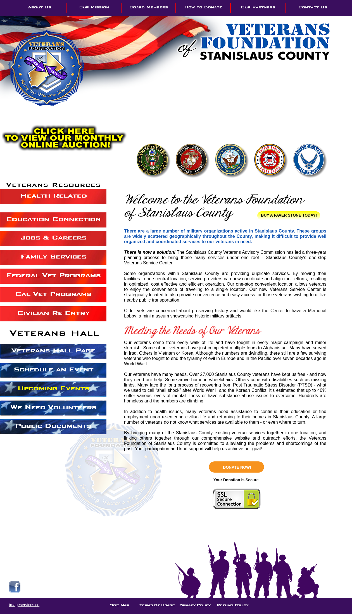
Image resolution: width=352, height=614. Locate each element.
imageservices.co (24, 605)
